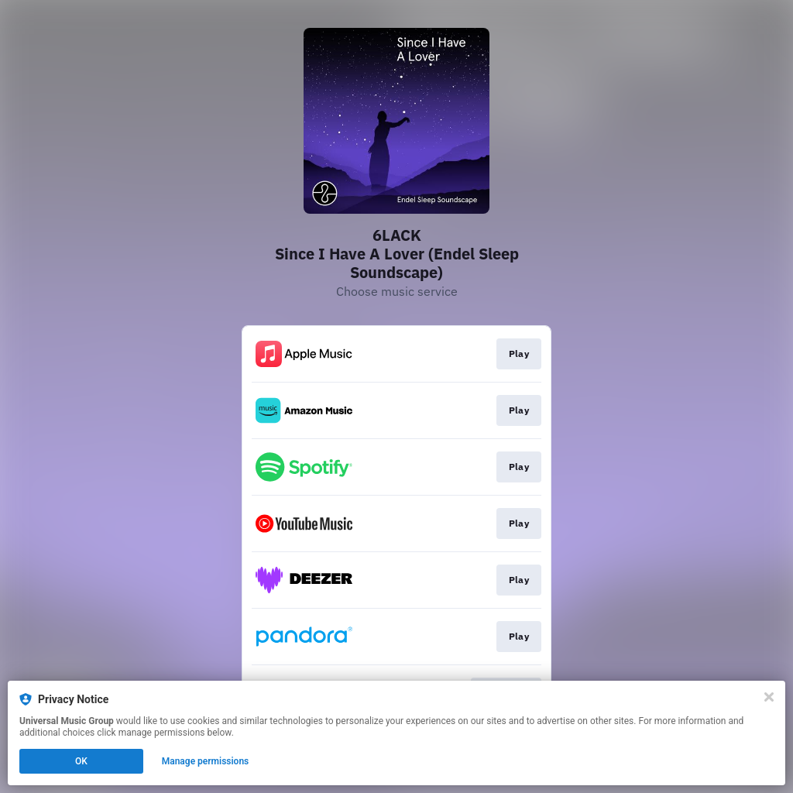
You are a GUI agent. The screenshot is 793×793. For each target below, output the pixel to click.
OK (81, 761)
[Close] (769, 697)
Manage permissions (205, 761)
